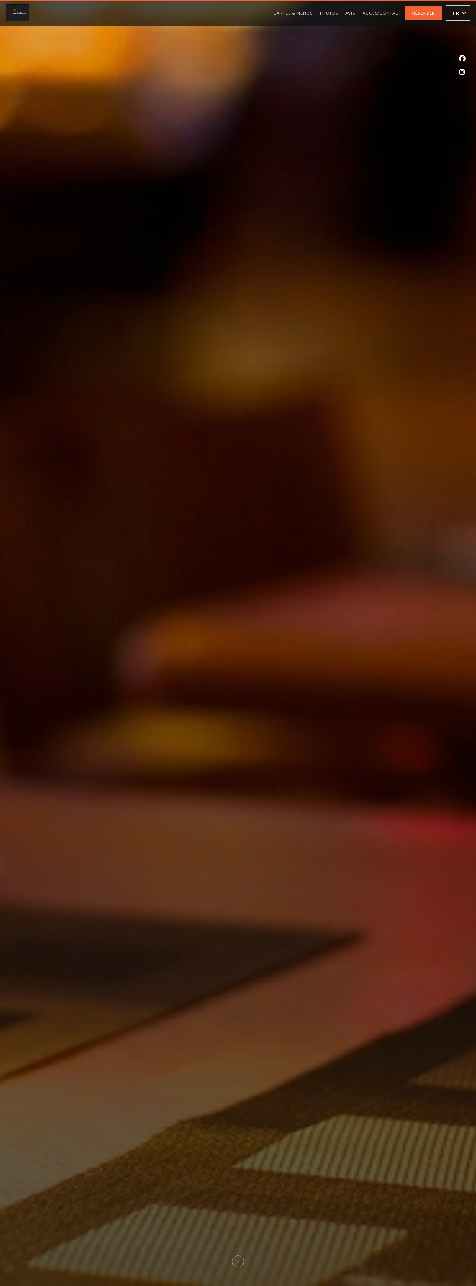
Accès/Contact (382, 12)
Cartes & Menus (292, 12)
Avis (350, 12)
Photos (329, 12)
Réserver (423, 12)
